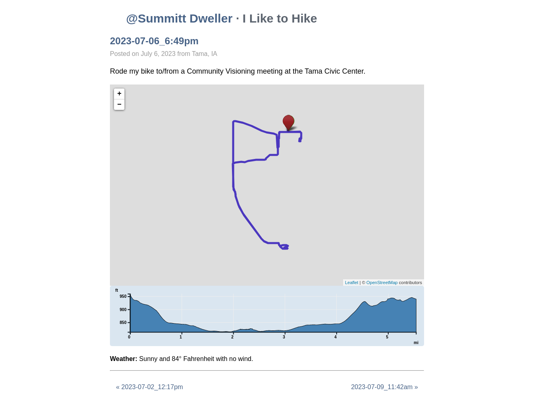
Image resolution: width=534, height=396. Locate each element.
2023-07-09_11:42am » (384, 387)
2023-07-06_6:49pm (154, 40)
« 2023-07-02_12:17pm (149, 387)
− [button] (119, 104)
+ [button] (119, 94)
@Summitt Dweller (179, 18)
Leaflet (351, 282)
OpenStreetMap (382, 282)
